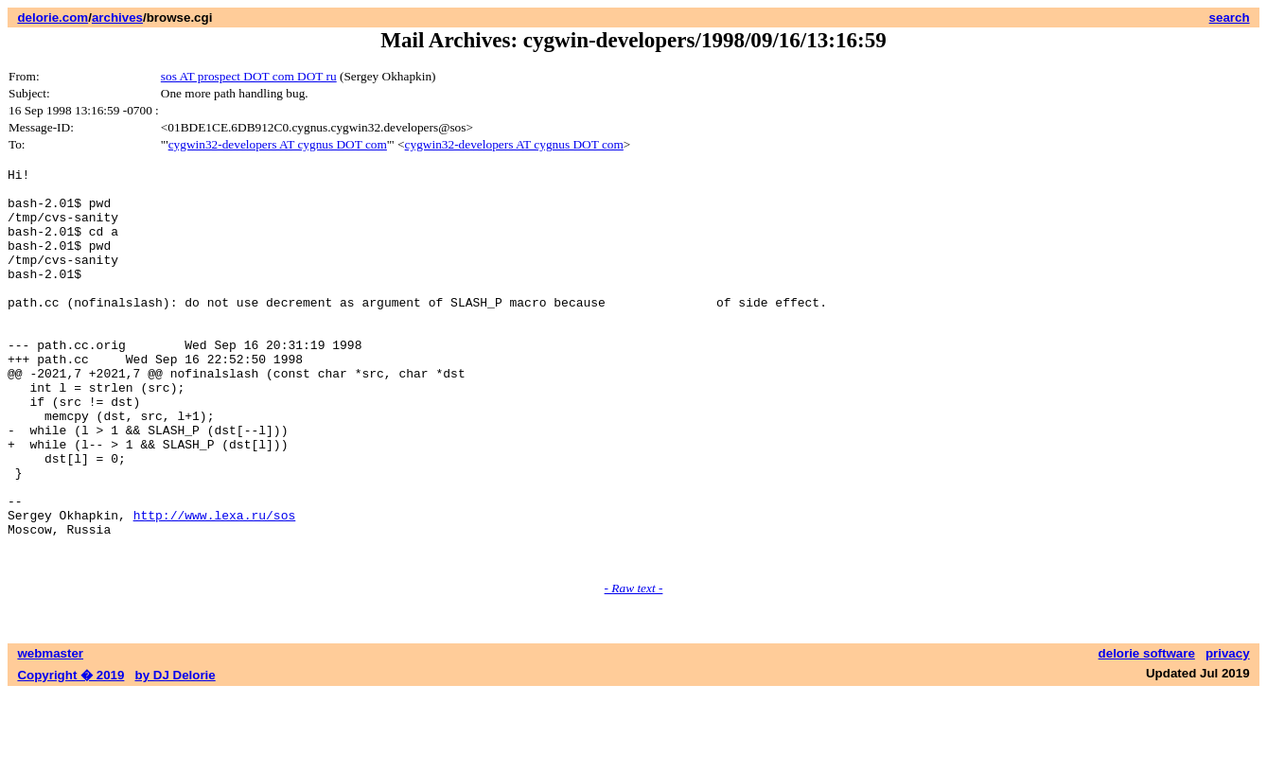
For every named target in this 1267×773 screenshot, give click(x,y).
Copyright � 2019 (70, 754)
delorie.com (52, 17)
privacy (1227, 733)
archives (117, 17)
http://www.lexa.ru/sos (214, 585)
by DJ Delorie (175, 754)
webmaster (50, 733)
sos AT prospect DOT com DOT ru (249, 76)
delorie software (1147, 733)
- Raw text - (634, 667)
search (1229, 17)
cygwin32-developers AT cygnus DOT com (277, 144)
